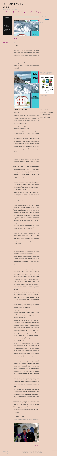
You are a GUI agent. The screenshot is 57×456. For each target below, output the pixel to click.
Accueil (5, 12)
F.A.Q (24, 12)
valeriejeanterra (16, 41)
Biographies (30, 12)
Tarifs (18, 12)
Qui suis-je (12, 12)
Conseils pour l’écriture (10, 14)
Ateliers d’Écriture (6, 26)
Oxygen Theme (11, 453)
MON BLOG (5, 42)
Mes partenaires (38, 451)
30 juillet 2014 (23, 41)
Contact (20, 14)
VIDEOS (5, 37)
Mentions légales (38, 452)
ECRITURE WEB (7, 22)
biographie (20, 419)
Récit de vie (6, 20)
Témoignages (39, 12)
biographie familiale (26, 419)
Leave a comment (30, 41)
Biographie (6, 17)
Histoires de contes (7, 30)
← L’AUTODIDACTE (17, 444)
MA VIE (16, 38)
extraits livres (6, 33)
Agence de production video (27, 451)
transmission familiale (34, 419)
